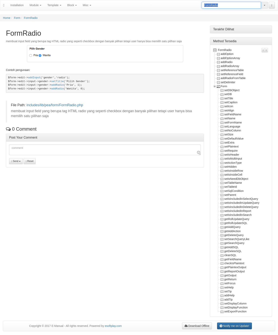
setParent (230, 194)
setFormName (233, 122)
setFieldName (232, 114)
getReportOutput (234, 271)
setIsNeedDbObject (236, 178)
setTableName (233, 182)
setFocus (229, 283)
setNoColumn (232, 130)
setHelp (228, 287)
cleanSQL (230, 255)
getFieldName (232, 259)
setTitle (57, 81)
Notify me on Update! (234, 325)
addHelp (229, 295)
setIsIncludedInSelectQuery (241, 198)
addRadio (57, 84)
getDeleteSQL (233, 251)
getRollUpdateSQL (235, 223)
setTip (228, 291)
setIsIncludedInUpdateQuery (241, 202)
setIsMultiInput (233, 158)
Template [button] (54, 5)
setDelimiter (228, 82)
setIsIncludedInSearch (238, 214)
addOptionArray (230, 58)
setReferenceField (232, 74)
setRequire (231, 150)
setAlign (229, 110)
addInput (34, 77)
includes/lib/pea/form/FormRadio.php (55, 105)
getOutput (230, 275)
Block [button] (72, 5)
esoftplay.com (113, 325)
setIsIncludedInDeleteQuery (241, 207)
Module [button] (36, 5)
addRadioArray (230, 66)
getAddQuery (232, 227)
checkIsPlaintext (234, 263)
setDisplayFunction (236, 307)
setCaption (230, 102)
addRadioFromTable (233, 78)
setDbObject (231, 90)
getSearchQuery (234, 243)
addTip (228, 299)
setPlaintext (231, 146)
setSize (228, 134)
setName (229, 118)
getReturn (230, 279)
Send (16, 161)
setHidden (230, 166)
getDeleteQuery (234, 235)
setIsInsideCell (233, 174)
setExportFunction (235, 311)
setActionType (233, 162)
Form (17, 17)
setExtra (229, 142)
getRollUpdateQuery (236, 219)
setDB (228, 94)
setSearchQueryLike (236, 239)
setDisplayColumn (235, 303)
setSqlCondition (234, 190)
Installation (17, 5)
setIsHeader (231, 154)
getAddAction (232, 231)
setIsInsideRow (233, 170)
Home (6, 17)
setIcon (228, 106)
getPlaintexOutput (235, 267)
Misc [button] (87, 5)
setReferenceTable (232, 70)
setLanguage (232, 126)
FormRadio (31, 17)
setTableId (230, 186)
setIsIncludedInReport (237, 210)
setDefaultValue (234, 138)
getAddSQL (231, 247)
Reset (29, 161)
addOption (227, 54)
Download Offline (197, 325)
